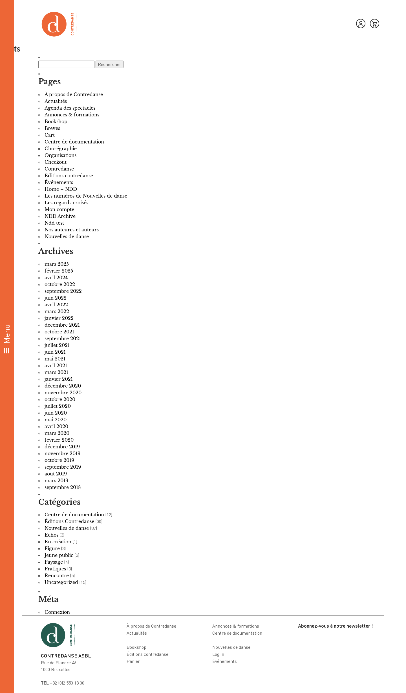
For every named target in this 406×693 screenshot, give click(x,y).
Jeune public (59, 555)
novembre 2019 (62, 453)
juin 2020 (56, 413)
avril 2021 (56, 365)
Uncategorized (61, 582)
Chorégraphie (61, 148)
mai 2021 (55, 359)
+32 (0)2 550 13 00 (62, 683)
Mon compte (59, 209)
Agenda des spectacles (70, 108)
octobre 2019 (59, 460)
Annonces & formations (72, 115)
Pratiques (55, 569)
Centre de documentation (74, 142)
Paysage (54, 562)
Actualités (56, 101)
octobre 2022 (60, 284)
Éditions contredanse (69, 175)
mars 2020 (57, 433)
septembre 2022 (63, 291)
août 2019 (56, 474)
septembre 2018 (63, 487)
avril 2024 (56, 277)
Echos (51, 535)
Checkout (56, 162)
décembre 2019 (62, 447)
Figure (52, 548)
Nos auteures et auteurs (72, 230)
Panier (133, 661)
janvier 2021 (59, 379)
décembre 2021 (62, 325)
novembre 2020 (63, 392)
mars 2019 (56, 480)
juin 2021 (55, 352)
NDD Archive (60, 216)
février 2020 (59, 440)
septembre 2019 (63, 467)
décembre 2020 (63, 386)
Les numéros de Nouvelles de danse (86, 196)
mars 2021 (56, 372)
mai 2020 (56, 419)
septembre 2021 (63, 338)
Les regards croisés (66, 202)
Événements (59, 182)
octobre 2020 (60, 399)
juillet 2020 (58, 406)
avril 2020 (56, 426)
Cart (50, 135)
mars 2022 (57, 311)
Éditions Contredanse (69, 521)
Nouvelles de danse (67, 236)
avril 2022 (56, 304)
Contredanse (59, 169)
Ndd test (54, 223)
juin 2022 (56, 298)
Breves (52, 128)
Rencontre (57, 575)
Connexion (57, 612)
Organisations (60, 155)
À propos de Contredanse (74, 94)
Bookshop (56, 121)
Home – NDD (61, 189)
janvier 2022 (59, 318)
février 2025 (59, 271)
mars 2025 (57, 264)
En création (58, 541)
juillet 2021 (57, 345)
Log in (218, 654)
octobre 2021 (59, 332)
